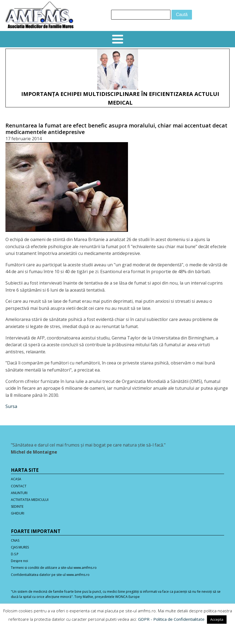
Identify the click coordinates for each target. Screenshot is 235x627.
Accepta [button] (216, 619)
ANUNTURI (19, 493)
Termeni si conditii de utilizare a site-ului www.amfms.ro (54, 567)
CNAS (15, 540)
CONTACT (18, 486)
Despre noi (19, 561)
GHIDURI (17, 513)
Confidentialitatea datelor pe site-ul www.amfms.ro (50, 574)
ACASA (16, 479)
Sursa (11, 406)
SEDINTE (17, 506)
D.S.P (15, 554)
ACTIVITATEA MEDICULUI (29, 499)
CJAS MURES (20, 547)
